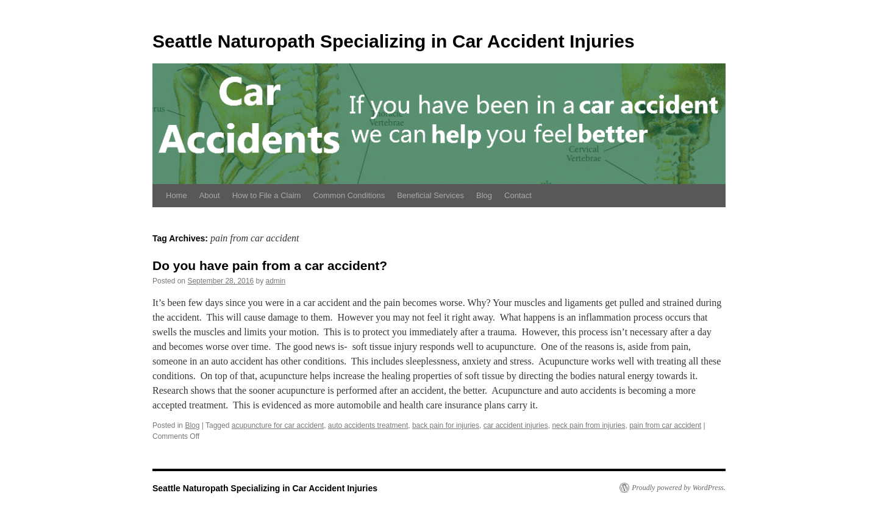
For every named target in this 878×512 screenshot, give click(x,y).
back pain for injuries (445, 425)
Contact (518, 195)
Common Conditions (349, 195)
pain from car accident (665, 425)
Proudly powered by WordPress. (679, 487)
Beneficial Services (430, 195)
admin (276, 281)
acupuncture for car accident (278, 425)
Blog (484, 195)
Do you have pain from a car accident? (269, 265)
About (209, 195)
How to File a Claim (266, 195)
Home (176, 195)
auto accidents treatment (368, 425)
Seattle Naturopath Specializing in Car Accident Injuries (393, 41)
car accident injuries (516, 425)
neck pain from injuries (588, 425)
